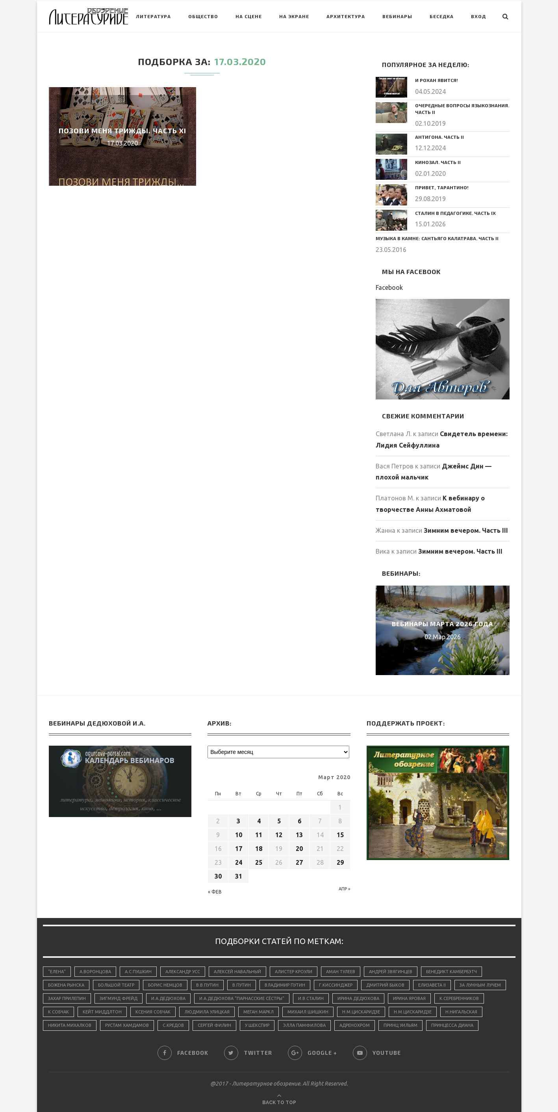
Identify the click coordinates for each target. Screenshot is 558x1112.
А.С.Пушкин (138, 971)
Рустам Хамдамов (127, 1025)
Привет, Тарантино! (442, 187)
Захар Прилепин (67, 998)
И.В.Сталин (311, 998)
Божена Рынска (66, 985)
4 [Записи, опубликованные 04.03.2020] (259, 821)
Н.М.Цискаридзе (361, 1011)
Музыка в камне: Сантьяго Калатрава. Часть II (437, 238)
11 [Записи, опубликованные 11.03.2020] (258, 834)
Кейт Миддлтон (102, 1011)
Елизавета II (432, 985)
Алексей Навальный (237, 971)
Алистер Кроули (293, 971)
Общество (203, 16)
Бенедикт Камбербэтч (451, 971)
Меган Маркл (258, 1011)
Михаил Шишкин (307, 1011)
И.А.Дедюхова (168, 998)
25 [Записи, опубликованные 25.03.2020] (258, 862)
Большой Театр (116, 985)
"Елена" (57, 971)
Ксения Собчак (153, 1011)
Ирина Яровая (409, 998)
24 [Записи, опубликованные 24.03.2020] (238, 862)
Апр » (344, 888)
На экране (294, 16)
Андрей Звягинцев (390, 971)
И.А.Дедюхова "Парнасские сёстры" (241, 998)
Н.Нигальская (461, 1011)
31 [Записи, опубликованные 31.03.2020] (238, 876)
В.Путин (241, 985)
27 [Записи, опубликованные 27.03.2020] (299, 862)
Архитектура (345, 16)
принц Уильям (400, 1025)
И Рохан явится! (436, 80)
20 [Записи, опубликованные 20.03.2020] (299, 848)
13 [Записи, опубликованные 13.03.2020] (299, 834)
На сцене (248, 16)
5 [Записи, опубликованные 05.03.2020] (279, 821)
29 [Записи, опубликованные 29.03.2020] (340, 862)
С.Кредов (173, 1025)
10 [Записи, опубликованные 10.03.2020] (238, 834)
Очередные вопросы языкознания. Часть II (462, 109)
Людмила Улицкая (207, 1011)
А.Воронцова (95, 971)
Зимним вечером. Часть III (466, 530)
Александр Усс (182, 971)
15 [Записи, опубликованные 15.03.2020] (340, 834)
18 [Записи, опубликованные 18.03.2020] (258, 848)
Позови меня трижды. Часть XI (122, 130)
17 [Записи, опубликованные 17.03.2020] (238, 848)
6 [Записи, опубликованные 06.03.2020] (299, 821)
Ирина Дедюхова (358, 998)
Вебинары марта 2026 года (442, 623)
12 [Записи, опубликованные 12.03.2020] (278, 834)
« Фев (215, 891)
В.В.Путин (207, 985)
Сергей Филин (214, 1025)
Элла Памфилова (304, 1025)
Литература (153, 16)
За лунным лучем (480, 985)
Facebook (389, 287)
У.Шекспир (257, 1025)
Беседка (442, 16)
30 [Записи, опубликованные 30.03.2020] (218, 876)
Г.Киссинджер (335, 985)
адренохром (354, 1025)
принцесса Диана (452, 1025)
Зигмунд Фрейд (118, 998)
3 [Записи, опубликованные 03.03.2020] (238, 821)
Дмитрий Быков (385, 985)
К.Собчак (58, 1011)
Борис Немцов (165, 985)
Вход (478, 16)
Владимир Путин (285, 985)
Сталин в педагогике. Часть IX (455, 213)
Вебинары (397, 16)
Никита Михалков (69, 1025)
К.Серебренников (459, 998)
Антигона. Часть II (439, 137)
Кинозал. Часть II (438, 162)
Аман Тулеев (340, 971)
